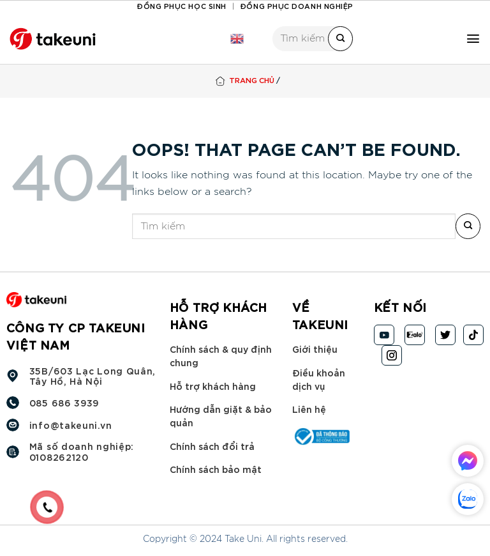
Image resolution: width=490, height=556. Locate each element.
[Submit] (340, 38)
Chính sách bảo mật (216, 469)
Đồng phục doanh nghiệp (296, 5)
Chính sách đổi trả (212, 446)
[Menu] (473, 39)
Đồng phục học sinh (181, 5)
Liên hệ (309, 409)
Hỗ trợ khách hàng (213, 385)
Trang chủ (251, 79)
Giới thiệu (315, 349)
